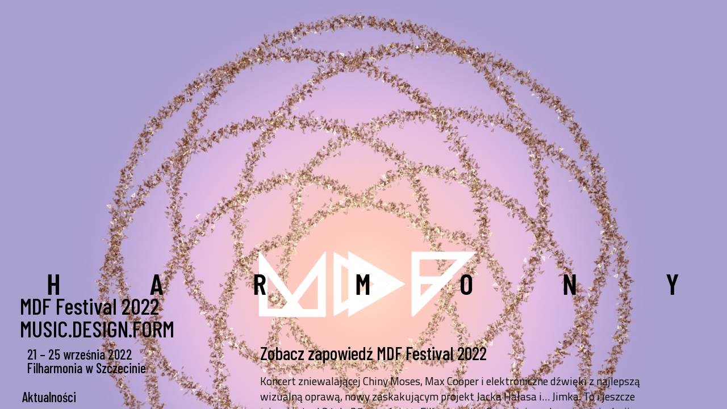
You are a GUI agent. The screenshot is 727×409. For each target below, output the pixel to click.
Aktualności (49, 397)
